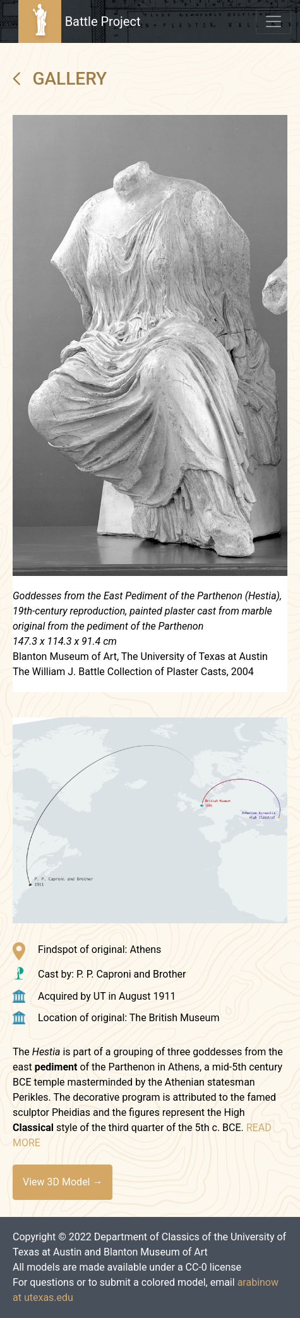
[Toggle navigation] (273, 21)
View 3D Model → (62, 1182)
